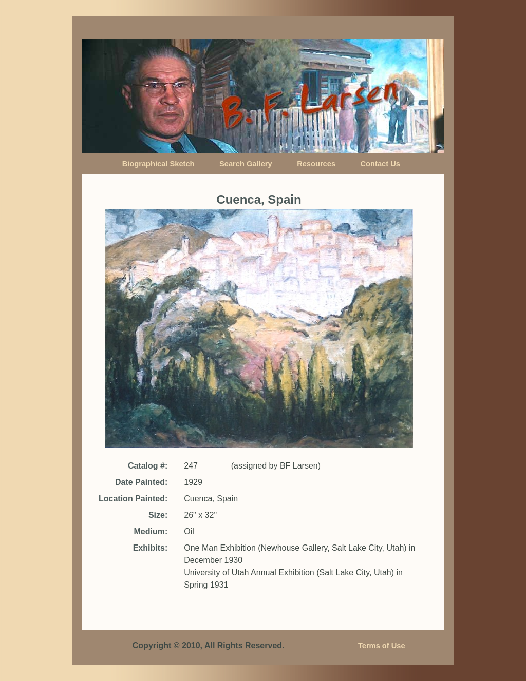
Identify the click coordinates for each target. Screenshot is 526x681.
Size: (157, 515)
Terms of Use (381, 645)
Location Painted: (133, 498)
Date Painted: (141, 482)
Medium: (150, 531)
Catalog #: (147, 465)
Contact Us (380, 164)
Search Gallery (245, 164)
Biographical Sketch (158, 164)
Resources (316, 164)
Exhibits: (150, 547)
